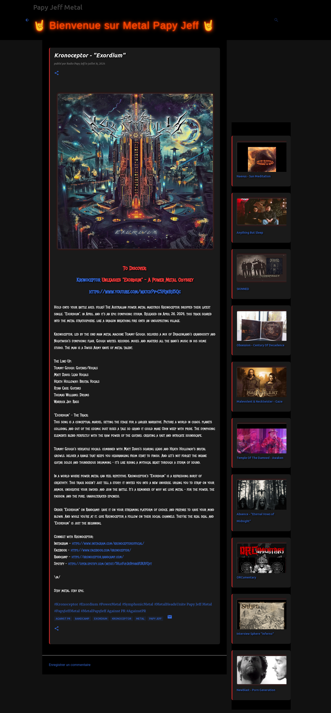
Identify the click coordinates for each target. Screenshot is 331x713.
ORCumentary (246, 577)
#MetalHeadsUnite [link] (170, 604)
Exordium (100, 618)
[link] (88, 280)
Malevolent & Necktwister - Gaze (259, 401)
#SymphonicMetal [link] (137, 604)
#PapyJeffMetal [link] (67, 611)
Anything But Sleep (250, 232)
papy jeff (155, 618)
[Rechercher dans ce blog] (284, 20)
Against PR (63, 618)
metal (140, 618)
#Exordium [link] (88, 604)
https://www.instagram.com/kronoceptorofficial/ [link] (108, 543)
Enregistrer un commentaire (70, 665)
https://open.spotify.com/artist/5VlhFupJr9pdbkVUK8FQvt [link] (110, 563)
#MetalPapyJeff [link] (93, 611)
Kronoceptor (121, 618)
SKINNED (243, 289)
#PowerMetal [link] (110, 604)
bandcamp (82, 618)
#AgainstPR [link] (136, 611)
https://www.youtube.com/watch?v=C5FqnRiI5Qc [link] (135, 291)
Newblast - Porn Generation (256, 690)
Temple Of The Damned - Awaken (260, 458)
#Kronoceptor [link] (66, 604)
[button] (56, 73)
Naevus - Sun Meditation (254, 176)
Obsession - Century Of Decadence (260, 345)
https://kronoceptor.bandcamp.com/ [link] (98, 557)
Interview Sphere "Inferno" (255, 633)
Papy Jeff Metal (57, 7)
